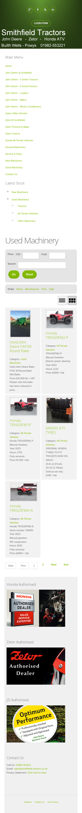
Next (53, 564)
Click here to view (36, 772)
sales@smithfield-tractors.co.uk (30, 768)
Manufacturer (32, 289)
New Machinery (20, 192)
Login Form (41, 23)
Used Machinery (20, 199)
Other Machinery (26, 221)
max (44, 254)
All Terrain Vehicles (28, 213)
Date (51, 289)
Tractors (22, 206)
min (18, 254)
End (66, 564)
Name (19, 289)
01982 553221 (23, 765)
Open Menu (76, 37)
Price (44, 289)
